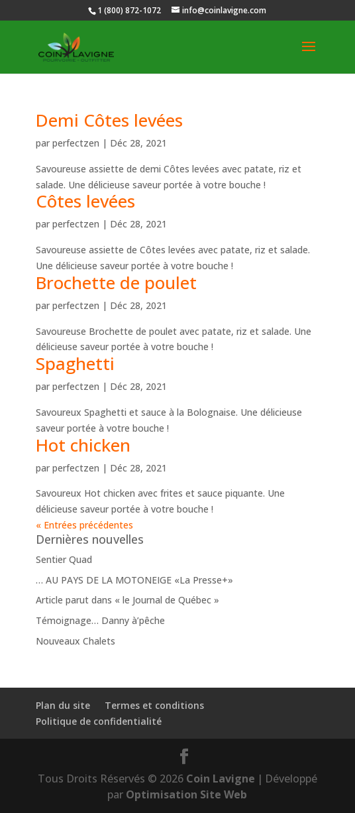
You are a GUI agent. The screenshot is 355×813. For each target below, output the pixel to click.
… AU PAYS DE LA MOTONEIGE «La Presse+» (134, 580)
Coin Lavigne (220, 778)
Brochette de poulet (116, 282)
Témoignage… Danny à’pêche (100, 620)
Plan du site (63, 705)
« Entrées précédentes (84, 525)
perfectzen (75, 143)
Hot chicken (83, 445)
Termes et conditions (154, 705)
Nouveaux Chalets (75, 641)
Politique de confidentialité (99, 721)
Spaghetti (75, 363)
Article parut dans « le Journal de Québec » (127, 600)
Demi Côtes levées (109, 120)
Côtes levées (85, 201)
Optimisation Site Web (186, 794)
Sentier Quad (64, 559)
